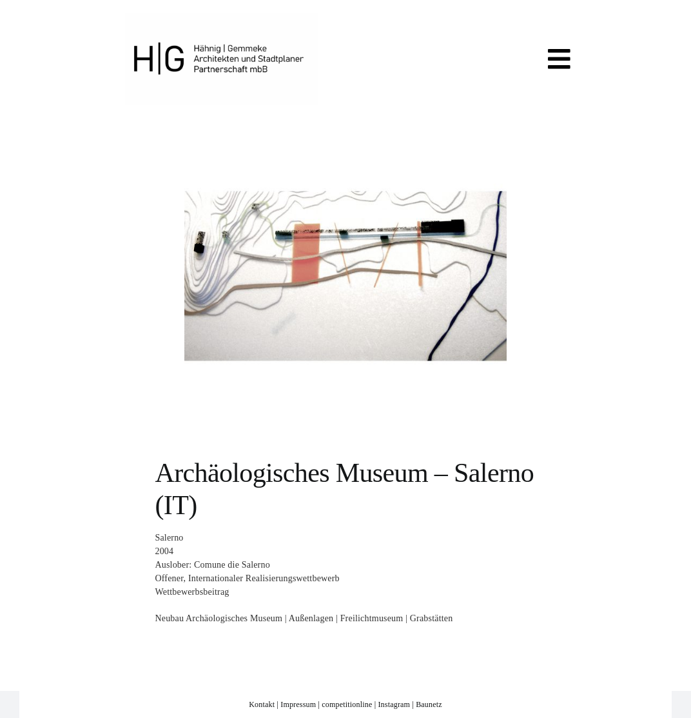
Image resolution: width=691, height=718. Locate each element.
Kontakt (262, 704)
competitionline (347, 704)
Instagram (394, 704)
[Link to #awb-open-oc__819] (559, 59)
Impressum (298, 704)
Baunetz (429, 704)
